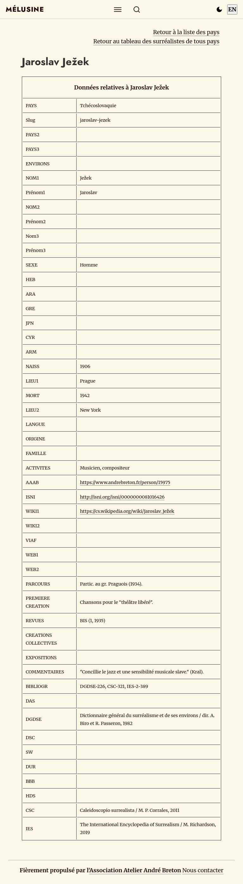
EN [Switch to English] (232, 9)
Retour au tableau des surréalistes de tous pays (156, 41)
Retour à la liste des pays (186, 32)
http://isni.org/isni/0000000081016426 (122, 497)
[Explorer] (118, 9)
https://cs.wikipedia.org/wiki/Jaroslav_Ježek (127, 511)
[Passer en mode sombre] (219, 9)
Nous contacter (202, 870)
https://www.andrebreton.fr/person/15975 (125, 482)
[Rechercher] (137, 9)
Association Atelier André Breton (135, 870)
